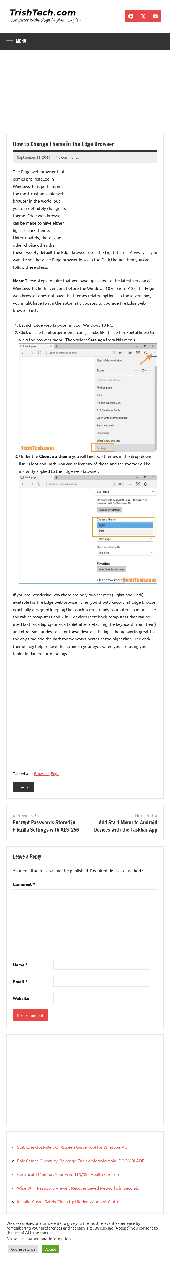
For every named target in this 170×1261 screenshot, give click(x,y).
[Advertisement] (85, 94)
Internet (23, 787)
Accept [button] (50, 1249)
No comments (67, 157)
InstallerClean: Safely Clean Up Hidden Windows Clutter (69, 1201)
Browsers (41, 773)
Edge (55, 773)
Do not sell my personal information (39, 1238)
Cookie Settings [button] (23, 1249)
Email (20, 981)
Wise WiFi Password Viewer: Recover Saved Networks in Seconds (78, 1187)
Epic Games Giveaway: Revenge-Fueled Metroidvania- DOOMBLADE (80, 1160)
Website (21, 998)
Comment (24, 884)
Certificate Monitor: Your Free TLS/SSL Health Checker (68, 1174)
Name (20, 964)
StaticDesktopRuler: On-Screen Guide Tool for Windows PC (72, 1146)
